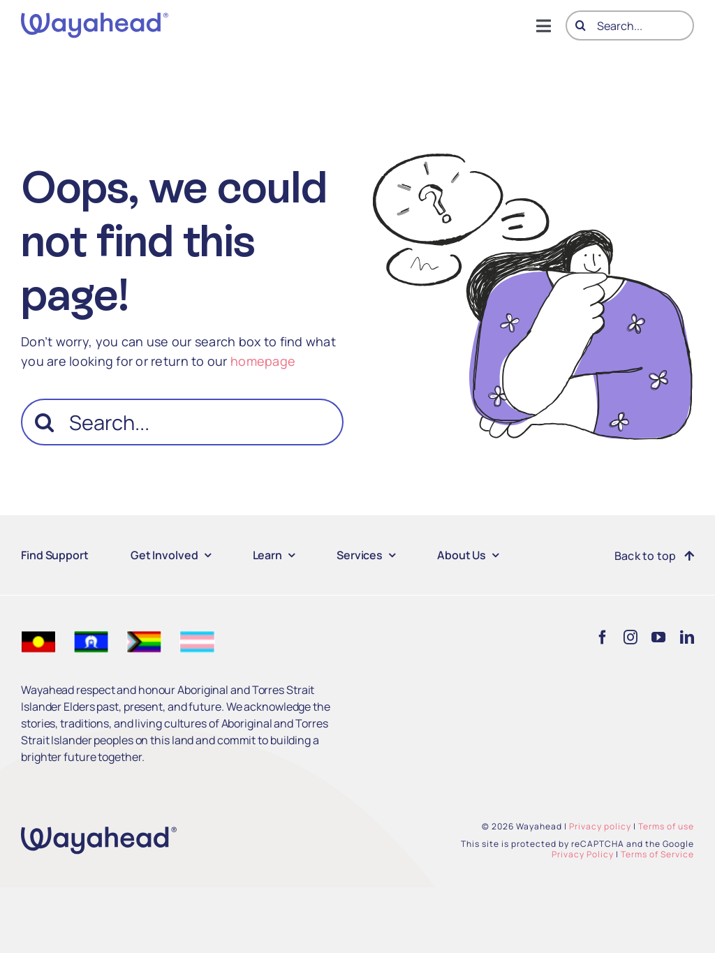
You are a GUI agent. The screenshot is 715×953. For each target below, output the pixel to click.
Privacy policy (600, 826)
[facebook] (603, 637)
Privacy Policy (583, 854)
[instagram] (630, 637)
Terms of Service (657, 854)
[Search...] (630, 25)
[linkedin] (687, 637)
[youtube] (658, 637)
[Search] (581, 25)
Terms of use (666, 826)
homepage (262, 361)
